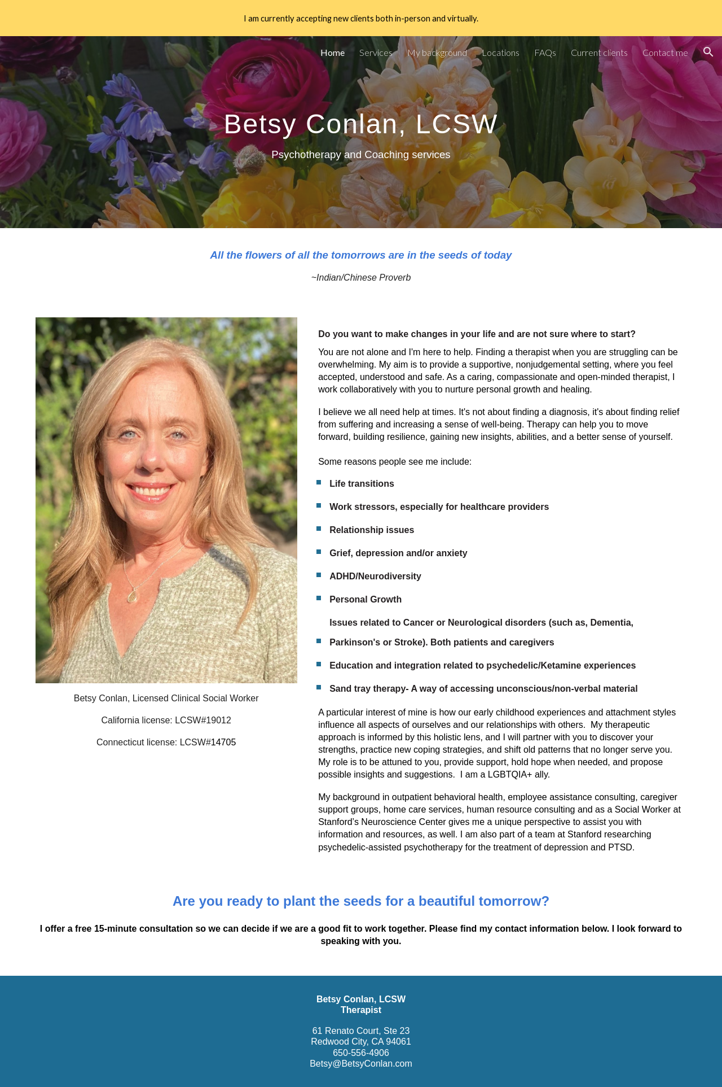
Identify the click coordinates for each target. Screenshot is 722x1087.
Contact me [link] (665, 52)
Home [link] (332, 52)
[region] (361, 18)
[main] (361, 132)
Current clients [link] (599, 52)
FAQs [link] (545, 52)
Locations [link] (501, 52)
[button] (708, 52)
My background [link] (437, 52)
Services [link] (376, 52)
